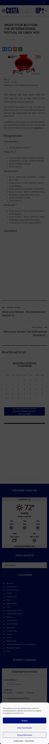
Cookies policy (18, 741)
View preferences (24, 735)
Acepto (24, 720)
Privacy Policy (29, 741)
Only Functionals (24, 728)
